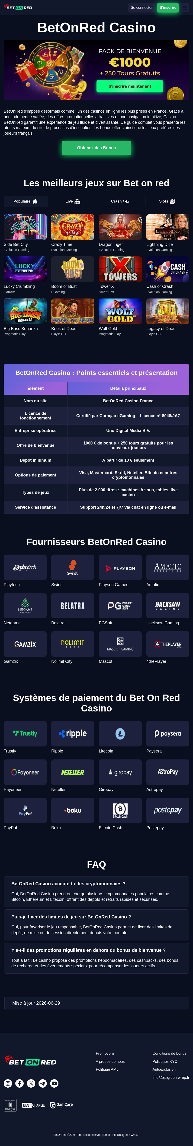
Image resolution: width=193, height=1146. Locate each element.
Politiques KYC (164, 1061)
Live (72, 201)
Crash (120, 201)
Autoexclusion (164, 1069)
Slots (167, 201)
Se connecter (141, 8)
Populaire (25, 201)
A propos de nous (110, 1061)
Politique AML (107, 1069)
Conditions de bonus (169, 1053)
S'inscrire (168, 8)
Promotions (105, 1053)
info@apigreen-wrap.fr (170, 1077)
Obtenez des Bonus (96, 147)
